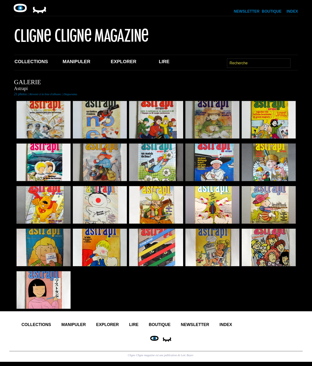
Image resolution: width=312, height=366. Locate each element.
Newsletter (246, 11)
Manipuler (76, 61)
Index (292, 11)
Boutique (271, 11)
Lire (164, 61)
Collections (31, 61)
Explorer (123, 61)
